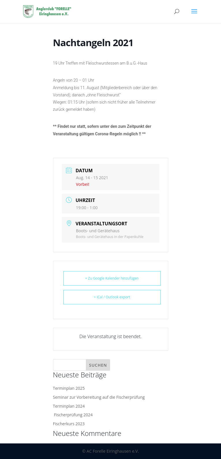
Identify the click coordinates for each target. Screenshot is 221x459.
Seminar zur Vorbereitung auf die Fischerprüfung (99, 397)
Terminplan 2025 (69, 388)
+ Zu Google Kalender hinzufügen (112, 278)
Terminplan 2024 (69, 406)
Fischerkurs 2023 (69, 423)
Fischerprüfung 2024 (73, 414)
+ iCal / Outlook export (112, 297)
